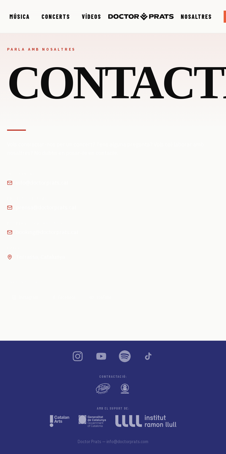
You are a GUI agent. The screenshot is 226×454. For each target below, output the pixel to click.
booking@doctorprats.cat (43, 232)
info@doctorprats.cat (38, 182)
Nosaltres (196, 16)
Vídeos (91, 16)
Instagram (25, 297)
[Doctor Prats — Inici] (141, 16)
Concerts (55, 16)
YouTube (100, 297)
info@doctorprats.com (127, 441)
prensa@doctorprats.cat (42, 207)
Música (19, 16)
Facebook (64, 297)
